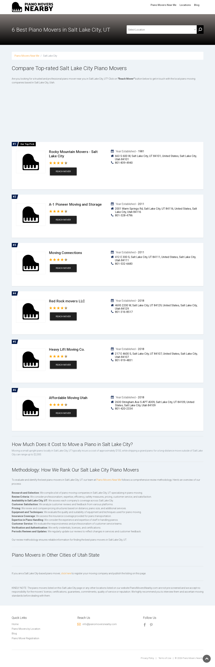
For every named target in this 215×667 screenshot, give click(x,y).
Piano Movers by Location (26, 628)
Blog (196, 5)
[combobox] (162, 29)
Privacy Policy (147, 658)
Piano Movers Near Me (163, 5)
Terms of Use (165, 658)
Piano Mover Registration (25, 638)
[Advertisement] (107, 114)
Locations (185, 5)
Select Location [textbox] (136, 29)
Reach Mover (63, 171)
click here (66, 573)
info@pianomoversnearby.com (100, 624)
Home (15, 624)
